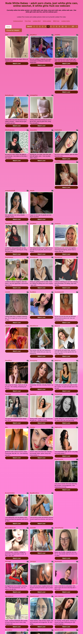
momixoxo (58, 193)
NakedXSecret (34, 280)
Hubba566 (33, 452)
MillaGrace (58, 310)
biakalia (32, 165)
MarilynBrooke (9, 85)
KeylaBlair (8, 338)
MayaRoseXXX (59, 393)
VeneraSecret (34, 222)
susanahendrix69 (10, 165)
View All (29, 26)
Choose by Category (13, 30)
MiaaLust (57, 280)
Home (8, 27)
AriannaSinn (33, 115)
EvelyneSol (58, 61)
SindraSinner (58, 222)
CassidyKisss (9, 568)
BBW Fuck (56, 21)
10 (62, 26)
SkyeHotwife (58, 480)
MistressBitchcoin (10, 452)
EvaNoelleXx (58, 115)
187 (73, 26)
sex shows (54, 614)
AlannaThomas (59, 452)
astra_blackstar (59, 510)
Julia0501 (57, 34)
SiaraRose (8, 280)
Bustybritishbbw (10, 422)
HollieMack (33, 193)
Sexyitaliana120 (59, 251)
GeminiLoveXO (59, 539)
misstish (7, 251)
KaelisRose (33, 338)
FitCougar (8, 480)
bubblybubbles (34, 568)
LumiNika (57, 141)
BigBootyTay (58, 366)
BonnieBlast (8, 539)
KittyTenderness (10, 115)
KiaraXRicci (8, 310)
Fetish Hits (40, 629)
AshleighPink (34, 85)
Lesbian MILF (37, 21)
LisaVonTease (34, 539)
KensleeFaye (58, 338)
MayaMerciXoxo (34, 422)
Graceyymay (33, 310)
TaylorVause (8, 193)
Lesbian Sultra (65, 21)
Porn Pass (28, 21)
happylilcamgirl (34, 510)
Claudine (32, 366)
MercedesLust (9, 510)
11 (66, 26)
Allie (6, 366)
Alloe (6, 34)
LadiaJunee (58, 568)
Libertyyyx (33, 480)
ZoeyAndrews (9, 222)
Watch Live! (17, 58)
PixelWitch (33, 251)
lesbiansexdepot (18, 21)
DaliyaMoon (33, 34)
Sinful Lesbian (47, 21)
